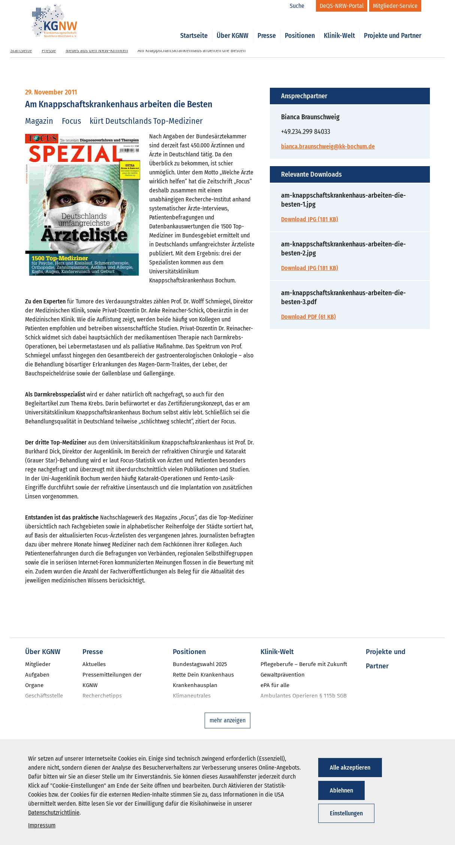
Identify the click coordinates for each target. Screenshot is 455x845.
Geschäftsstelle (44, 695)
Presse (266, 27)
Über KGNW (232, 27)
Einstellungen (346, 813)
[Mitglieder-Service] (395, 6)
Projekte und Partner (392, 27)
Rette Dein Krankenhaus (203, 674)
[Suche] (301, 6)
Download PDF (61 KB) (308, 316)
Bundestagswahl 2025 (200, 664)
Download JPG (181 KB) (309, 219)
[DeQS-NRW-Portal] (341, 6)
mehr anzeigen (227, 720)
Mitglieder (38, 664)
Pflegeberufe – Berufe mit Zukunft (303, 664)
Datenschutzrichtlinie (53, 812)
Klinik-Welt (339, 27)
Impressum (41, 825)
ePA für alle (274, 685)
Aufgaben (37, 674)
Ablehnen (341, 790)
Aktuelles (94, 664)
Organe (34, 685)
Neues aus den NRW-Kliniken (97, 50)
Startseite (194, 27)
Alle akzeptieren (350, 767)
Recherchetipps (102, 695)
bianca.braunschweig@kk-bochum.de (328, 146)
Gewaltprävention (282, 674)
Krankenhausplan (195, 685)
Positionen (300, 27)
